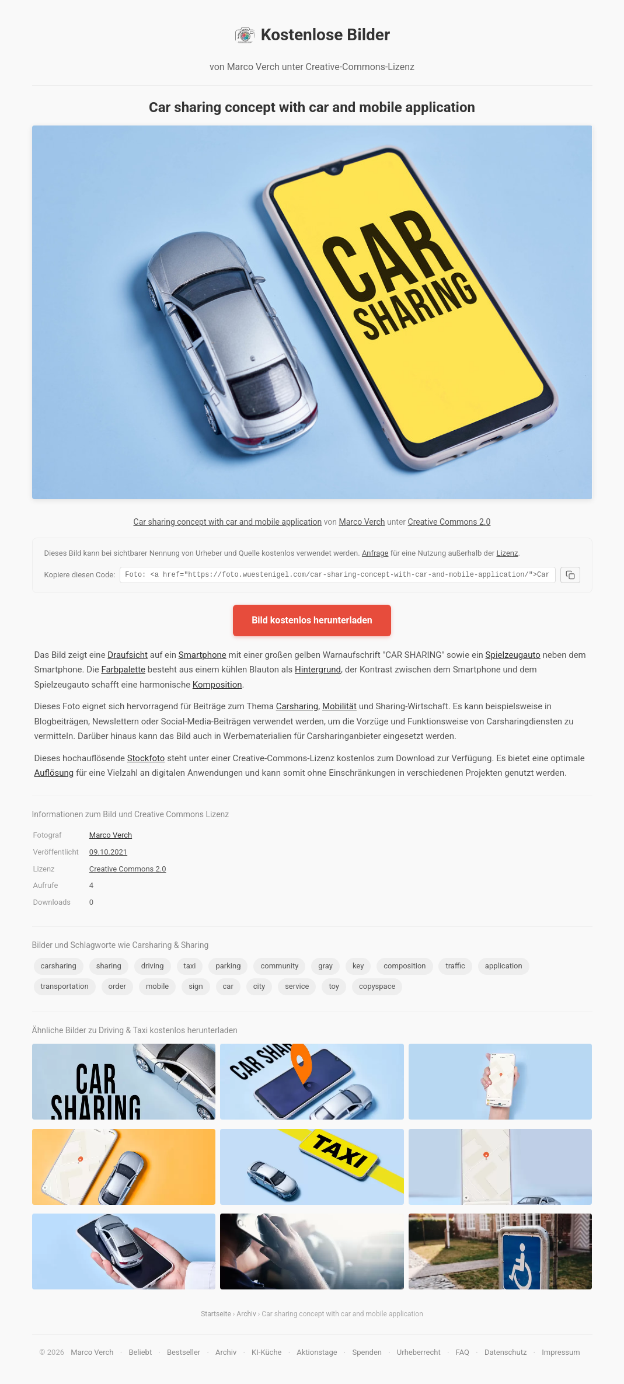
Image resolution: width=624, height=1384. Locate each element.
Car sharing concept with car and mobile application (228, 522)
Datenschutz (505, 1354)
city (259, 988)
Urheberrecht (419, 1354)
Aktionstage (317, 1354)
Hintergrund (318, 671)
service (297, 988)
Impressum (561, 1354)
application (503, 967)
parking (227, 967)
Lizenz (507, 553)
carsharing (58, 967)
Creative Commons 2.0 (449, 522)
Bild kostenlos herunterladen (312, 621)
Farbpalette (123, 671)
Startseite (216, 1316)
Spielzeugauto (513, 656)
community (279, 967)
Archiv (246, 1316)
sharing (108, 967)
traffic (455, 967)
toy (334, 988)
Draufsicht (127, 656)
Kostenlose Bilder (312, 35)
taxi (190, 967)
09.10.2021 (108, 853)
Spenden (367, 1354)
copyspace (377, 988)
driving (152, 967)
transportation (65, 988)
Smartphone (202, 656)
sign (196, 988)
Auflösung (54, 774)
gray (325, 967)
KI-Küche (266, 1354)
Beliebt (140, 1354)
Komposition (217, 686)
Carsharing (297, 708)
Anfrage (375, 553)
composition (405, 967)
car (228, 988)
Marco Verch (362, 522)
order (117, 988)
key (358, 967)
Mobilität (339, 708)
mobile (157, 988)
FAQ (462, 1354)
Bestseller (183, 1354)
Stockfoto (146, 760)
